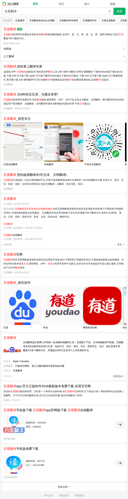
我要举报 (79, 495)
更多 (119, 244)
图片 (87, 3)
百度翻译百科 (90, 20)
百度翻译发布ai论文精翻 (41, 20)
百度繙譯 (19, 20)
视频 (112, 3)
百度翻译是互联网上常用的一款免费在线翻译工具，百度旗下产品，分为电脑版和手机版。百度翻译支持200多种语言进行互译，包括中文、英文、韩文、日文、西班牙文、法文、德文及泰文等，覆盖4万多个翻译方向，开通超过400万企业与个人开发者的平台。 (73, 346)
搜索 (119, 11)
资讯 (61, 3)
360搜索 (11, 3)
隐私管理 (64, 495)
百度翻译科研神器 (68, 20)
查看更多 (117, 376)
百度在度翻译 (109, 20)
